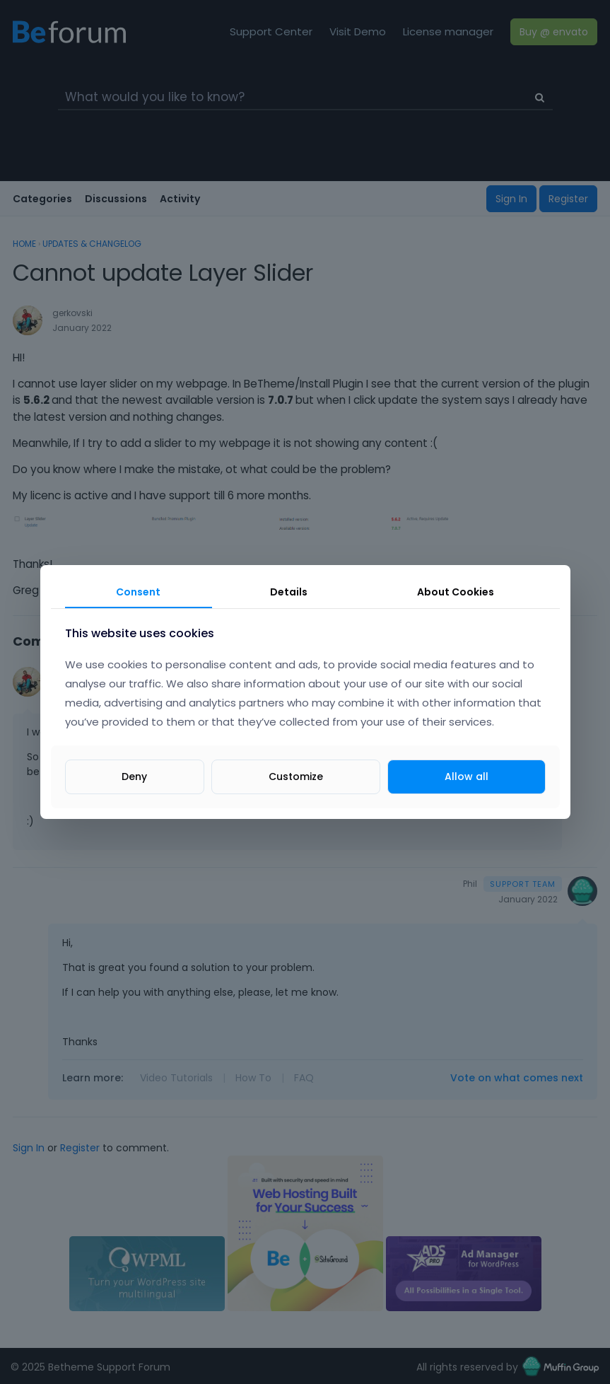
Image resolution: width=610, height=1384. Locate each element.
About (455, 592)
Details (288, 592)
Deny (134, 776)
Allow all (466, 776)
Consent (138, 592)
